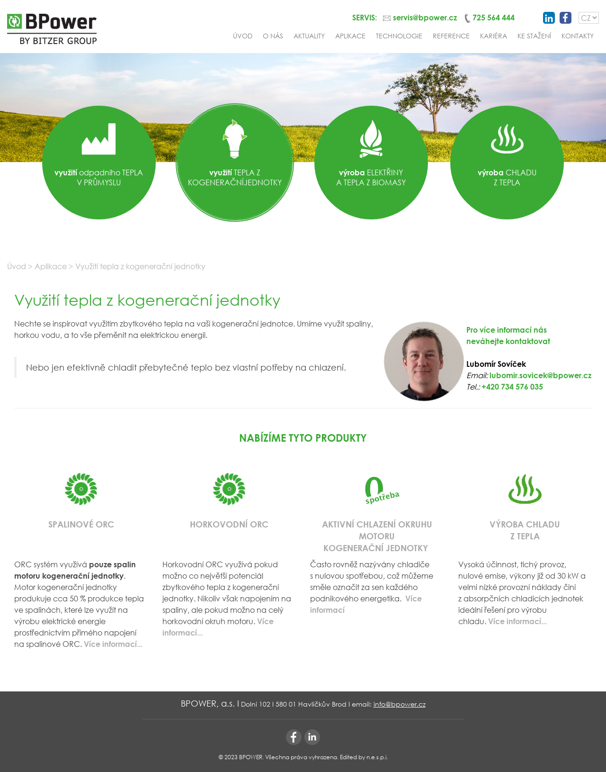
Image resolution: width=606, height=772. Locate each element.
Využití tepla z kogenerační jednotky (140, 266)
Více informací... (517, 621)
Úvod (242, 35)
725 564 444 (493, 17)
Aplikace (350, 35)
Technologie (399, 35)
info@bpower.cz (400, 703)
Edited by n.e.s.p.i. (364, 757)
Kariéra (493, 35)
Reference (451, 35)
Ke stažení (534, 35)
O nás (273, 35)
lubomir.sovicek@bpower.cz (540, 375)
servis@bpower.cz (425, 17)
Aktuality (309, 35)
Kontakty (577, 35)
